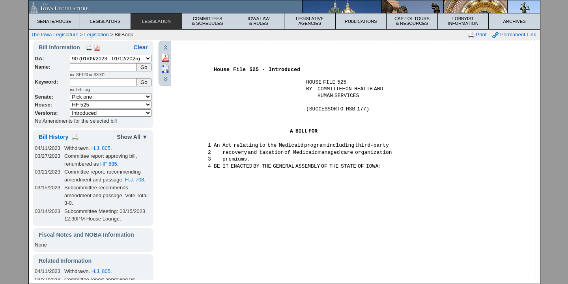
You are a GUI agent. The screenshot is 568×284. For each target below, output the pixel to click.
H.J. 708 (134, 180)
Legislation (156, 21)
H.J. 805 (101, 148)
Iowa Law (258, 21)
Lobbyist (463, 21)
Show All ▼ (132, 137)
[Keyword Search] (103, 82)
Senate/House (54, 21)
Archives (514, 21)
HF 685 (108, 164)
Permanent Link (514, 35)
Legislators (105, 21)
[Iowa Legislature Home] (284, 6)
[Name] (103, 67)
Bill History (53, 137)
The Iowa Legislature (54, 34)
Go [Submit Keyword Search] (144, 82)
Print (477, 35)
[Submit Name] (143, 67)
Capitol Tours (412, 21)
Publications (361, 21)
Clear (140, 47)
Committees (207, 21)
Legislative (309, 21)
